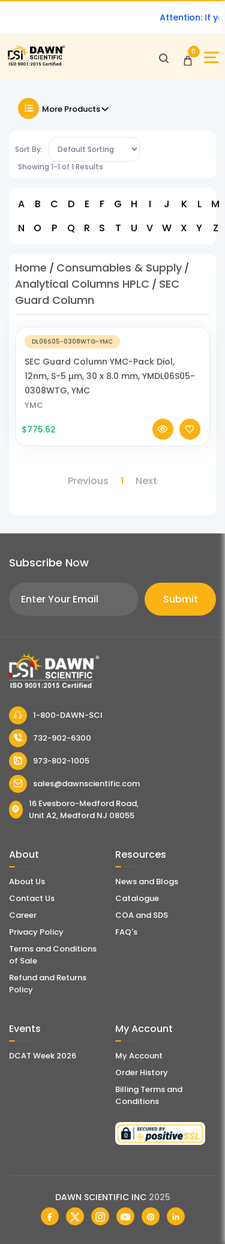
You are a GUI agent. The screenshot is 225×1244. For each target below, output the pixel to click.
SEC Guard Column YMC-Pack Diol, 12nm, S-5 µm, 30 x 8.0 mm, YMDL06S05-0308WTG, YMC (110, 386)
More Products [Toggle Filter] (64, 108)
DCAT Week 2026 (42, 1055)
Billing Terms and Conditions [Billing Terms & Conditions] (148, 1095)
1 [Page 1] (122, 481)
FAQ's (126, 932)
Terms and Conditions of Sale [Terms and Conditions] (53, 954)
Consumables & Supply (119, 267)
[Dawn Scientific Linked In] (176, 1216)
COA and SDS (141, 915)
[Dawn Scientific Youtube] (125, 1216)
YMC (34, 415)
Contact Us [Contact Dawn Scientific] (32, 898)
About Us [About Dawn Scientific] (27, 881)
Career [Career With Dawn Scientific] (23, 915)
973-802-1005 (49, 761)
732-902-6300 (50, 738)
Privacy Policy (36, 932)
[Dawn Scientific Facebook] (50, 1216)
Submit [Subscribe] (180, 599)
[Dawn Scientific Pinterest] (151, 1216)
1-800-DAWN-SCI (56, 715)
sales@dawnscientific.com (74, 784)
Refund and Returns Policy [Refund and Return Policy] (47, 983)
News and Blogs (146, 881)
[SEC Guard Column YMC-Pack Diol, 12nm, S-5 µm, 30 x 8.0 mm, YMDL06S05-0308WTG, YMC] (112, 351)
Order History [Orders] (141, 1072)
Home (31, 267)
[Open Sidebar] (211, 57)
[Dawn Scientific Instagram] (100, 1216)
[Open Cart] (188, 58)
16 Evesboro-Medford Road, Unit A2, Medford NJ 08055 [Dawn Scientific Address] (74, 809)
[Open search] (164, 57)
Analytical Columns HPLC (82, 283)
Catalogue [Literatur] (137, 898)
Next (146, 481)
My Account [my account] (139, 1055)
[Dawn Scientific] (36, 64)
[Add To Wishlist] (189, 439)
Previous (88, 481)
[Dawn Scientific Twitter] (75, 1216)
